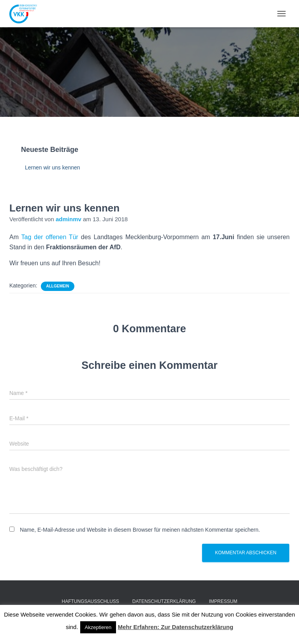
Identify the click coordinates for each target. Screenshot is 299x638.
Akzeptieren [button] (98, 627)
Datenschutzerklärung (164, 601)
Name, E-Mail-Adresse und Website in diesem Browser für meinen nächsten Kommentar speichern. (140, 530)
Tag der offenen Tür (49, 237)
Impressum (223, 601)
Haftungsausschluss (90, 601)
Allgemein (57, 286)
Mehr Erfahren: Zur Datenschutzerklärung (175, 627)
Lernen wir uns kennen (52, 167)
